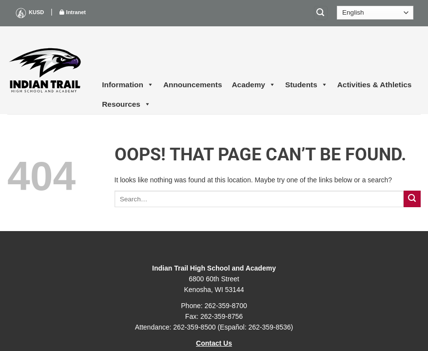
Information (128, 85)
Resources (126, 104)
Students (306, 85)
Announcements (192, 84)
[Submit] (412, 199)
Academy (253, 85)
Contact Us (214, 343)
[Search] (321, 13)
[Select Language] (375, 13)
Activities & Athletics (374, 84)
